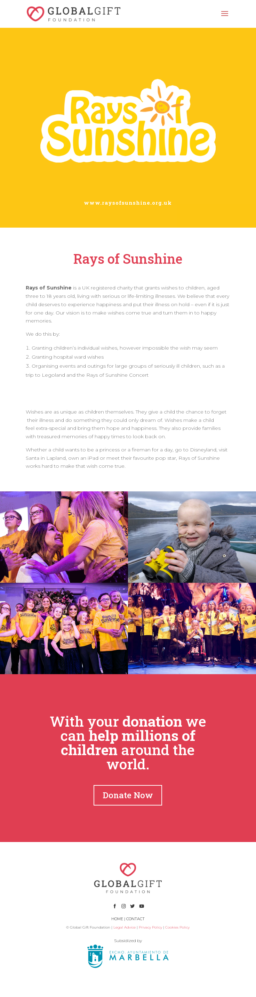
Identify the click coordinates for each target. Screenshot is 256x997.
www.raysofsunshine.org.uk (128, 202)
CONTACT (135, 918)
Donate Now (128, 795)
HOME (117, 918)
